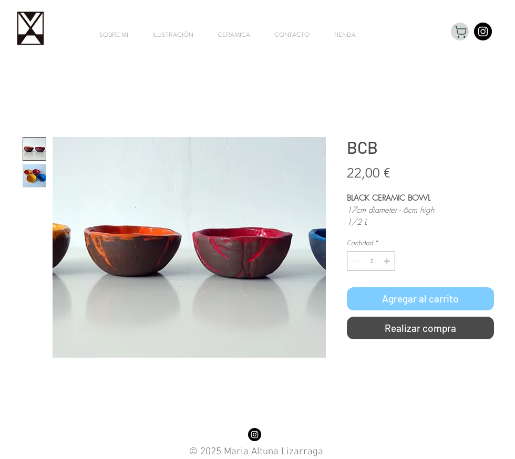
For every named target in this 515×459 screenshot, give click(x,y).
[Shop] (460, 31)
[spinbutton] (371, 261)
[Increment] (388, 261)
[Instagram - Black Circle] (483, 31)
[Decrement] (354, 261)
